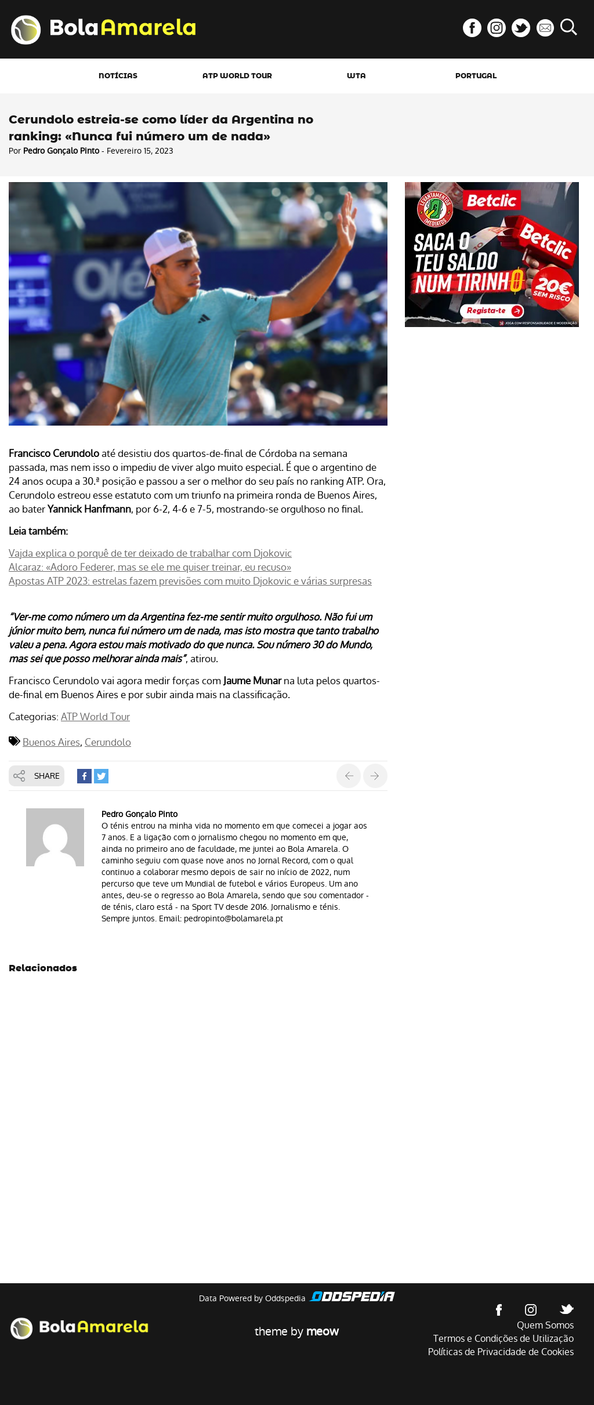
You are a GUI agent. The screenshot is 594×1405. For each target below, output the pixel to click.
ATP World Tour (237, 75)
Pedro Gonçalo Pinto (61, 151)
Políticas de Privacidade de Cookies (501, 1352)
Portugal (476, 75)
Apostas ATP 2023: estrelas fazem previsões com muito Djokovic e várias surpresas (190, 581)
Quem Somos (545, 1325)
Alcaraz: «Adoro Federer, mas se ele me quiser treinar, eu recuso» (150, 567)
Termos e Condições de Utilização (503, 1338)
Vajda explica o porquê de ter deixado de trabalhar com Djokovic (150, 553)
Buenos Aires (51, 742)
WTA (356, 75)
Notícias (118, 75)
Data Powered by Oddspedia (252, 1298)
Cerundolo (108, 742)
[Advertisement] (492, 414)
